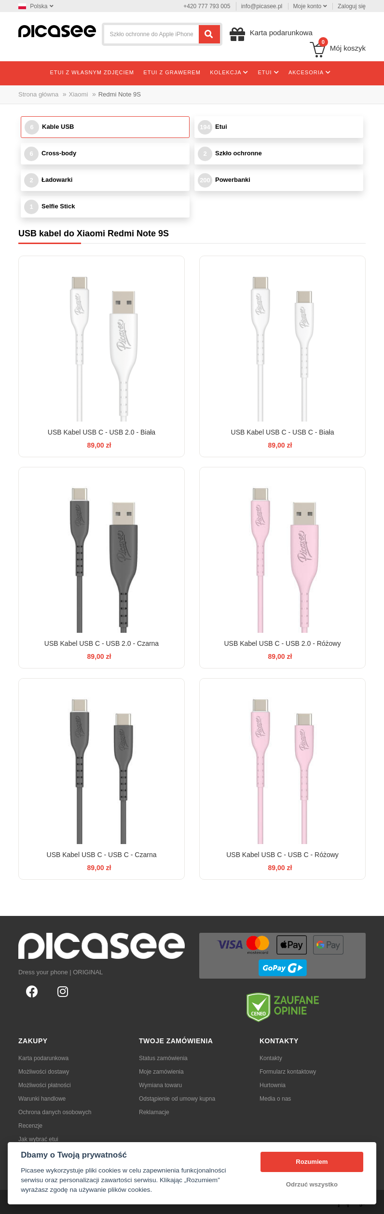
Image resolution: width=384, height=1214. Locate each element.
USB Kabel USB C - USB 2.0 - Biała (101, 432)
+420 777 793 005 (206, 6)
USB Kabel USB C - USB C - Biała (282, 432)
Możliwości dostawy (43, 1071)
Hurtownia (273, 1085)
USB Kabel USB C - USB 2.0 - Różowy (282, 643)
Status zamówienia (163, 1058)
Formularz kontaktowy (288, 1071)
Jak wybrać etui (38, 1139)
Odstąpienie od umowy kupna (177, 1098)
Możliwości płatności (44, 1085)
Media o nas (275, 1098)
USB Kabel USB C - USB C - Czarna (102, 855)
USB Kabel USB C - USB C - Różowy (282, 855)
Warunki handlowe (42, 1098)
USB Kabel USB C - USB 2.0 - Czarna (101, 643)
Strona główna (38, 94)
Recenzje (30, 1125)
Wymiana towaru (160, 1085)
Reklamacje (154, 1112)
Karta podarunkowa (43, 1058)
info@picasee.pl (262, 6)
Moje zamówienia (161, 1071)
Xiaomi (78, 94)
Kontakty (271, 1058)
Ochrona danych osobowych (54, 1112)
